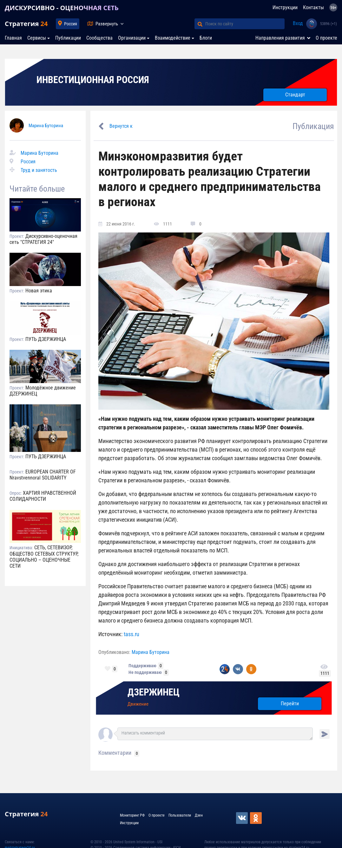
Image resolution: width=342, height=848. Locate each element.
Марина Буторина (46, 125)
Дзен (199, 815)
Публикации (68, 38)
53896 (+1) (328, 24)
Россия (70, 23)
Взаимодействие (172, 38)
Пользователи (179, 815)
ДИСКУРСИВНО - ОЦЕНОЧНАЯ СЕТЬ (62, 7)
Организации (132, 38)
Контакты (313, 7)
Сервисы (36, 38)
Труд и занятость (39, 170)
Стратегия (26, 23)
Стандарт (295, 95)
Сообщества (99, 38)
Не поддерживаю (145, 672)
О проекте (326, 38)
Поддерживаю (142, 665)
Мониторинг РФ (132, 815)
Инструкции (285, 7)
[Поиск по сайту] (245, 23)
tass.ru (131, 634)
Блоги (206, 38)
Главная (13, 38)
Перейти (290, 704)
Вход (298, 23)
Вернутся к (121, 126)
